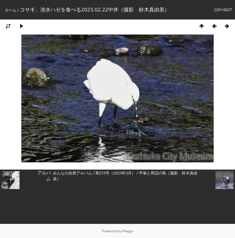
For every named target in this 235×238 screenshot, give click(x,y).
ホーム (11, 10)
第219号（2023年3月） (115, 173)
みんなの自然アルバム (72, 173)
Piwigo (127, 230)
